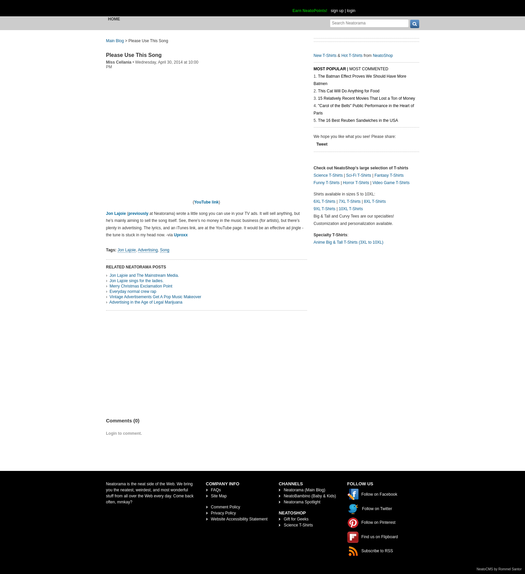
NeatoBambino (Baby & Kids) (310, 496)
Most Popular (330, 69)
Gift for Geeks (296, 519)
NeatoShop (383, 55)
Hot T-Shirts (352, 55)
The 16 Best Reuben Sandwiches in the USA (358, 120)
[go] (414, 24)
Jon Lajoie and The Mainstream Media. (144, 275)
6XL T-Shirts (324, 201)
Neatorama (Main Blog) (304, 490)
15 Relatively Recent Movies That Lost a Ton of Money (366, 98)
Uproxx (181, 235)
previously (138, 213)
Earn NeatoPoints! (310, 10)
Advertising (148, 250)
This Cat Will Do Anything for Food (348, 91)
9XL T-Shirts (324, 209)
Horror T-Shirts (356, 182)
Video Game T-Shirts (390, 182)
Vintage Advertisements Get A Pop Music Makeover (155, 297)
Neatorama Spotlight (302, 502)
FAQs (216, 490)
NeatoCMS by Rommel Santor (499, 569)
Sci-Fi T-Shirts (358, 175)
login (351, 10)
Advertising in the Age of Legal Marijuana (145, 302)
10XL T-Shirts (351, 209)
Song (164, 250)
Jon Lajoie (116, 213)
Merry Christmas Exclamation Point (140, 286)
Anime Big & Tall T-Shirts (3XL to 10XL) (349, 242)
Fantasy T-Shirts (388, 175)
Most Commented (368, 69)
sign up (337, 10)
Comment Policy (225, 507)
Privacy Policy (223, 513)
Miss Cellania (119, 62)
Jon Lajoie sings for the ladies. (136, 280)
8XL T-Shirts (375, 201)
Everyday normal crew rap (132, 291)
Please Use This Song (134, 55)
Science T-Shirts (328, 175)
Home (114, 19)
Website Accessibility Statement (239, 519)
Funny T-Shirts (327, 182)
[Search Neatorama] (369, 23)
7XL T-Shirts (350, 201)
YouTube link (206, 202)
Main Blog (115, 40)
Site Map (219, 496)
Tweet (321, 144)
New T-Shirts (325, 55)
